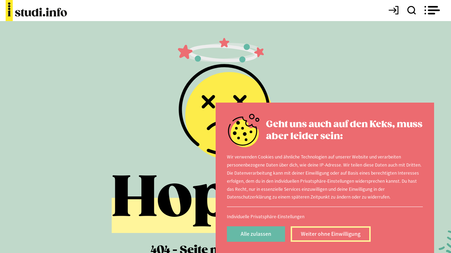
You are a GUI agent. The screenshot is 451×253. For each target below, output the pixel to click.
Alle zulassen (256, 233)
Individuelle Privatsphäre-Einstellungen (265, 216)
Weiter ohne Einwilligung (330, 233)
